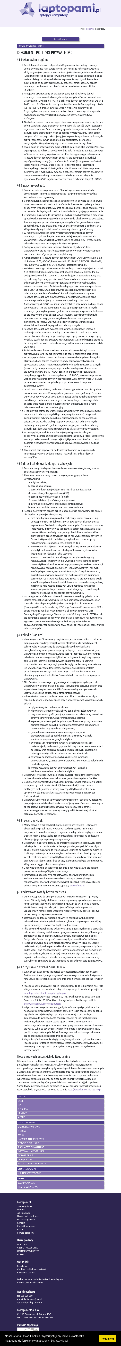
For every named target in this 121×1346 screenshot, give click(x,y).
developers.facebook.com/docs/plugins (45, 993)
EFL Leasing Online (26, 1219)
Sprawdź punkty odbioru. (29, 1302)
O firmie (21, 1209)
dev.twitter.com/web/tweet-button (42, 1003)
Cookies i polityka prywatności (32, 1269)
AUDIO (20, 1254)
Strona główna (24, 1206)
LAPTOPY (22, 1244)
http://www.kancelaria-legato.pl (84, 1089)
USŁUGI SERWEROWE (28, 1251)
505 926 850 (26, 1296)
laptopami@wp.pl (33, 1299)
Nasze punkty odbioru (28, 1216)
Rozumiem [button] (107, 1338)
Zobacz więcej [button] (59, 1340)
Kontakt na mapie (26, 1226)
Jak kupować (23, 1213)
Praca (20, 1229)
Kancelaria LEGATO (26, 1272)
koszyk (90, 28)
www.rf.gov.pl (77, 885)
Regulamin (22, 1266)
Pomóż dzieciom (25, 1233)
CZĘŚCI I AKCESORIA (27, 1247)
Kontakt (21, 1223)
